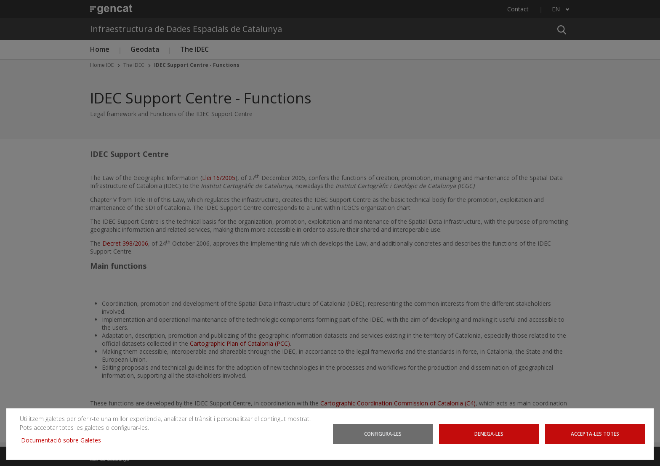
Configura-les (383, 434)
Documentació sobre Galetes (64, 440)
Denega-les (489, 434)
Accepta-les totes (595, 434)
